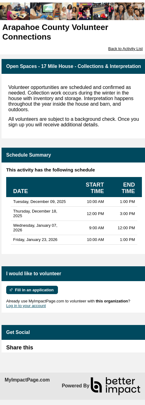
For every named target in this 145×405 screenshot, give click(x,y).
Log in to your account (26, 305)
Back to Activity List (125, 48)
